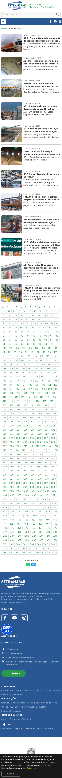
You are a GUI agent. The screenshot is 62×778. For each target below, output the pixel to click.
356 (52, 466)
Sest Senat (27, 719)
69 (39, 331)
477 (5, 532)
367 (19, 474)
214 (28, 397)
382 (11, 483)
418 (37, 499)
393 (32, 487)
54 (10, 327)
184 (4, 385)
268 (12, 425)
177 (17, 380)
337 (32, 458)
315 (56, 446)
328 (25, 454)
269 (19, 425)
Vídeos (4, 707)
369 (33, 474)
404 (54, 491)
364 (53, 470)
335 (18, 458)
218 (54, 397)
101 (52, 344)
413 (4, 499)
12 (4, 311)
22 (57, 311)
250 (54, 413)
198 (36, 389)
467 (48, 524)
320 (30, 450)
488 (27, 536)
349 (5, 466)
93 (4, 344)
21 (51, 311)
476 (55, 528)
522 (30, 552)
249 (48, 413)
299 (5, 442)
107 (36, 348)
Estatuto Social (44, 690)
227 (4, 405)
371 (46, 474)
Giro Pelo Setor (18, 702)
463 (19, 524)
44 (10, 323)
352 (25, 466)
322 (43, 450)
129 (54, 356)
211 (10, 397)
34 (10, 319)
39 (39, 319)
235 (4, 409)
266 (53, 421)
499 (49, 540)
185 (11, 385)
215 (35, 397)
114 (20, 352)
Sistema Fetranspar (10, 719)
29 (39, 315)
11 (54, 307)
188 (30, 385)
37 (27, 319)
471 (19, 528)
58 (33, 327)
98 (34, 344)
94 (10, 344)
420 (51, 499)
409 (34, 495)
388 (53, 483)
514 (35, 548)
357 (4, 470)
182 (49, 380)
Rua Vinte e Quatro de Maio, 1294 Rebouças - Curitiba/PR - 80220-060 (33, 663)
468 (55, 524)
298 (53, 438)
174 (55, 376)
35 (16, 319)
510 (11, 548)
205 (25, 393)
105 (23, 348)
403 (47, 491)
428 (54, 503)
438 (12, 511)
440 (27, 511)
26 (21, 315)
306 (53, 442)
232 (38, 405)
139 (4, 364)
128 (47, 356)
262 (25, 421)
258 (52, 417)
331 (45, 454)
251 (4, 417)
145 (43, 364)
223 (31, 401)
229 (18, 405)
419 (44, 499)
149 (11, 368)
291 (4, 438)
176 (10, 380)
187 (23, 385)
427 (47, 503)
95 (16, 344)
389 (5, 487)
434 (40, 507)
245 (19, 413)
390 (12, 487)
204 (19, 393)
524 (44, 552)
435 (47, 507)
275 (4, 430)
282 (53, 430)
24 (10, 315)
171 (36, 376)
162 (35, 372)
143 (29, 364)
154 (42, 368)
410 (41, 495)
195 (17, 389)
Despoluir (18, 728)
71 (51, 331)
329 (32, 454)
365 (4, 474)
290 (54, 434)
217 (47, 397)
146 (49, 364)
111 (4, 352)
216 (41, 397)
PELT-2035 (15, 707)
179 (30, 380)
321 (36, 450)
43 (4, 323)
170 (30, 376)
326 (11, 454)
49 (40, 323)
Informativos (33, 702)
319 (23, 450)
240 (39, 409)
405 (5, 495)
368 (26, 474)
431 (18, 507)
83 (4, 340)
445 (5, 515)
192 (55, 385)
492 (55, 536)
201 (56, 389)
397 (5, 491)
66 (22, 331)
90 (45, 340)
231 (32, 405)
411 (47, 495)
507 (46, 544)
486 (12, 536)
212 (16, 397)
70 (45, 331)
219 (4, 401)
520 (17, 552)
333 (4, 458)
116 (32, 352)
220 (11, 401)
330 (39, 454)
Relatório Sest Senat (11, 711)
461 (4, 524)
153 (35, 368)
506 (39, 544)
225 (44, 401)
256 (38, 417)
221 (17, 401)
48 (34, 323)
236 (11, 409)
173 (49, 376)
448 (27, 515)
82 (57, 335)
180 (36, 380)
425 (32, 503)
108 (43, 348)
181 (43, 380)
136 (41, 360)
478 (12, 532)
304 (39, 442)
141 (17, 364)
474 (41, 528)
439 (19, 511)
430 (12, 507)
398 (12, 491)
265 (46, 421)
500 (56, 540)
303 (32, 442)
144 (36, 364)
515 (42, 548)
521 (24, 552)
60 (44, 327)
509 (5, 548)
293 (18, 438)
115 (26, 352)
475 (48, 528)
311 (31, 446)
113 (15, 352)
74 (10, 335)
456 (26, 519)
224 (38, 401)
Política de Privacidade (12, 694)
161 (30, 372)
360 (25, 470)
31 (50, 315)
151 (24, 368)
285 (19, 434)
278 (26, 430)
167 (11, 376)
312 (37, 446)
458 (40, 519)
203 (11, 393)
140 (11, 364)
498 (41, 540)
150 (17, 368)
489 (34, 536)
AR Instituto (29, 728)
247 (33, 413)
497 (34, 540)
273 (46, 425)
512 (23, 548)
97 (28, 344)
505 (32, 544)
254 (24, 417)
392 (25, 487)
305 (46, 442)
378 (40, 479)
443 (48, 511)
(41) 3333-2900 (13, 649)
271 (32, 425)
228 (11, 405)
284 (12, 434)
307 (5, 446)
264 (39, 421)
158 (10, 372)
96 (22, 344)
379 (47, 479)
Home (4, 28)
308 (12, 446)
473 (33, 528)
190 (43, 385)
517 (54, 548)
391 (18, 487)
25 (16, 315)
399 (19, 491)
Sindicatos (30, 690)
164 (48, 372)
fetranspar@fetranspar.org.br (20, 657)
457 (33, 519)
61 (50, 327)
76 (22, 335)
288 (40, 434)
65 (16, 331)
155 (48, 368)
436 (54, 507)
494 (12, 540)
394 (39, 487)
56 (21, 327)
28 (33, 315)
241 (46, 409)
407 (19, 495)
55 (16, 327)
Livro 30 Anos (27, 707)
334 (11, 458)
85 (16, 340)
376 (26, 479)
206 (32, 393)
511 (17, 548)
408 (27, 495)
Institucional (7, 690)
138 (54, 360)
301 (18, 442)
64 (10, 331)
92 (57, 340)
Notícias (5, 702)
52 (57, 323)
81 (51, 335)
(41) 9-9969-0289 (14, 653)
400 (26, 491)
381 (4, 483)
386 (39, 483)
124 (22, 356)
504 (25, 544)
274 (53, 425)
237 (18, 409)
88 (34, 340)
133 (22, 360)
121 (4, 356)
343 (18, 462)
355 (45, 466)
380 (54, 479)
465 (33, 524)
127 (41, 356)
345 (32, 462)
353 (31, 466)
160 (23, 372)
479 (19, 532)
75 (16, 335)
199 (43, 389)
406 (12, 495)
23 (4, 315)
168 (17, 376)
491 (48, 536)
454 (12, 519)
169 (23, 376)
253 (17, 417)
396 (53, 487)
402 (40, 491)
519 (10, 552)
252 (11, 417)
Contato (13, 673)
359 (18, 470)
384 (25, 483)
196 (23, 389)
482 (41, 532)
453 (5, 519)
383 (18, 483)
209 (54, 393)
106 (30, 348)
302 (25, 442)
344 (25, 462)
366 (12, 474)
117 (38, 352)
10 (49, 307)
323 (50, 450)
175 (4, 380)
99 (39, 344)
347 (47, 462)
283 (4, 434)
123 (16, 356)
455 (19, 519)
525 (51, 552)
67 (28, 331)
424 (25, 503)
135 (35, 360)
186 (17, 385)
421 (4, 503)
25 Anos (57, 690)
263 (32, 421)
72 (57, 331)
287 (33, 434)
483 (48, 532)
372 (53, 474)
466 (40, 524)
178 (23, 380)
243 (5, 413)
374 (12, 479)
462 (11, 524)
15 (19, 311)
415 (17, 499)
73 (4, 335)
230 (25, 405)
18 (35, 311)
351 (18, 466)
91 (51, 340)
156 (54, 368)
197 (30, 389)
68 (34, 331)
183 (55, 380)
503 (18, 544)
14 (14, 311)
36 (21, 319)
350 (12, 466)
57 (27, 327)
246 (26, 413)
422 (11, 503)
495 (19, 540)
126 (35, 356)
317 (10, 450)
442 (41, 511)
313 (43, 446)
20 (46, 311)
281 (46, 430)
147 (56, 364)
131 (10, 360)
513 (29, 548)
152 (29, 368)
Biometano (41, 707)
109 (49, 348)
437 (5, 511)
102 (4, 348)
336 (25, 458)
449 (35, 515)
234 (52, 405)
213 (22, 397)
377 (33, 479)
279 (33, 430)
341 (4, 462)
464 (26, 524)
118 (44, 352)
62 (56, 327)
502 (11, 544)
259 (4, 421)
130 (4, 360)
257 (45, 417)
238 (25, 409)
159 (17, 372)
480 (27, 532)
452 (55, 515)
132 (16, 360)
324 (57, 450)
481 (33, 532)
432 (25, 507)
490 (41, 536)
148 (4, 368)
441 (33, 511)
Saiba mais (32, 768)
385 (32, 483)
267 (5, 425)
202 (4, 393)
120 (55, 352)
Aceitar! (10, 774)
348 (54, 462)
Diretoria (19, 690)
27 (27, 315)
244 (12, 413)
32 (55, 315)
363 (45, 470)
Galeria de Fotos (49, 702)
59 (39, 327)
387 (46, 483)
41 (50, 319)
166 (4, 376)
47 (28, 323)
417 (31, 499)
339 (46, 458)
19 (40, 311)
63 (4, 331)
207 (39, 393)
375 (19, 479)
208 (46, 393)
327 (18, 454)
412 (53, 495)
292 (11, 438)
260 (12, 421)
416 (24, 499)
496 (27, 540)
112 (9, 352)
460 (55, 519)
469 (5, 528)
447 (20, 515)
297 (46, 438)
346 (40, 462)
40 (44, 319)
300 (12, 442)
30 (44, 315)
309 (19, 446)
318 (17, 450)
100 (45, 344)
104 (17, 348)
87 (28, 340)
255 (31, 417)
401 (33, 491)
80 (45, 335)
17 (30, 311)
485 (5, 536)
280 (40, 430)
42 (56, 319)
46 (22, 323)
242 (53, 409)
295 (32, 438)
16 (24, 311)
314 (50, 446)
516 (48, 548)
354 (38, 466)
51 (52, 323)
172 (42, 376)
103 (10, 348)
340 (53, 458)
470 (12, 528)
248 (40, 413)
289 (47, 434)
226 (51, 401)
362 (39, 470)
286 (26, 434)
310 (25, 446)
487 (19, 536)
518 (4, 552)
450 (42, 515)
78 (34, 335)
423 (18, 503)
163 (42, 372)
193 (4, 389)
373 (4, 479)
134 (28, 360)
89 (39, 340)
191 (49, 385)
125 (29, 356)
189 (36, 385)
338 (39, 458)
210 (4, 397)
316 (4, 450)
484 (55, 532)
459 (48, 519)
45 (16, 323)
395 (46, 487)
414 (11, 499)
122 (10, 356)
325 (4, 454)
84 (10, 340)
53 (4, 327)
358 (11, 470)
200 (50, 389)
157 (4, 372)
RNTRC (40, 728)
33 (4, 319)
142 (23, 364)
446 (12, 515)
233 (45, 405)
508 (53, 544)
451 (48, 515)
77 (28, 335)
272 (39, 425)
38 (33, 319)
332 (52, 454)
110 (56, 348)
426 (40, 503)
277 (19, 430)
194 (11, 389)
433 (32, 507)
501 (4, 544)
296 (39, 438)
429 (5, 507)
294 (25, 438)
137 (47, 360)
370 (40, 474)
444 (55, 511)
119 (49, 352)
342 (11, 462)
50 (46, 323)
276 (12, 430)
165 (55, 372)
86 (22, 340)
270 (26, 425)
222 (24, 401)
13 (9, 311)
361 (32, 470)
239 (32, 409)
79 (39, 335)
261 (18, 421)
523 (37, 552)
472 (26, 528)
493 (5, 540)
